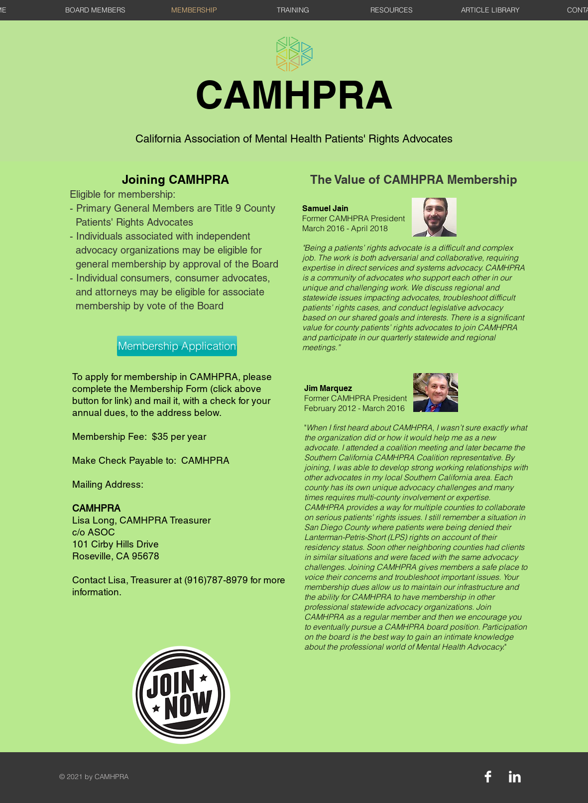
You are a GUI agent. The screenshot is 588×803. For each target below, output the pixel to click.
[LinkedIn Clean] (515, 777)
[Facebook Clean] (488, 777)
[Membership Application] (177, 346)
